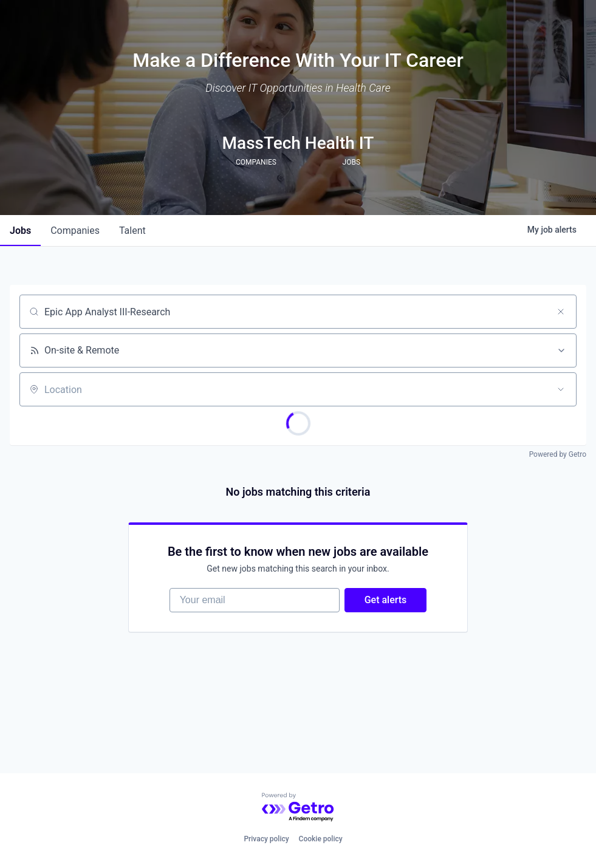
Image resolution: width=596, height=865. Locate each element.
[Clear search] (560, 311)
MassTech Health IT (298, 143)
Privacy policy (266, 839)
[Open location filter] (560, 389)
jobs (20, 230)
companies (75, 230)
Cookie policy (321, 839)
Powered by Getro (557, 454)
